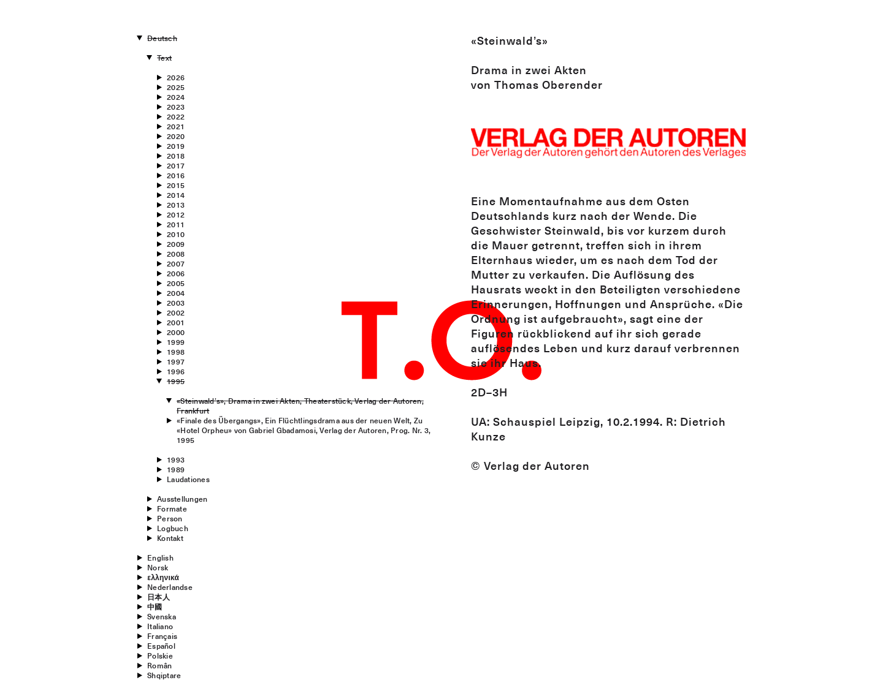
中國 (154, 606)
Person (169, 518)
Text (164, 57)
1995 (176, 381)
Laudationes (188, 479)
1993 (176, 459)
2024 (176, 97)
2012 (176, 214)
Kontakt (170, 538)
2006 (176, 273)
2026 (176, 77)
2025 (176, 87)
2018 (176, 156)
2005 (176, 283)
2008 (176, 254)
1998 (176, 352)
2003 (176, 303)
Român (159, 665)
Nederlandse (170, 587)
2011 (176, 224)
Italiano (160, 626)
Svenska (161, 616)
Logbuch (172, 528)
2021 (176, 126)
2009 (176, 244)
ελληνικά (163, 577)
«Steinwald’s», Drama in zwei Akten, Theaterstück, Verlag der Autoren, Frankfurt (300, 405)
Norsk (157, 567)
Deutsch (162, 38)
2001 (176, 322)
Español (161, 646)
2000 (176, 332)
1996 (176, 371)
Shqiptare (164, 675)
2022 (176, 116)
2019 (176, 146)
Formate (172, 508)
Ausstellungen (182, 499)
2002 (176, 312)
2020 (176, 136)
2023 (176, 106)
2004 (176, 293)
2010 (176, 234)
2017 (176, 165)
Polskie (160, 655)
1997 (176, 361)
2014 (176, 195)
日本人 (158, 597)
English (160, 557)
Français (162, 636)
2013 (176, 205)
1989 (176, 469)
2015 (176, 185)
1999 (176, 342)
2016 (176, 175)
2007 (176, 263)
